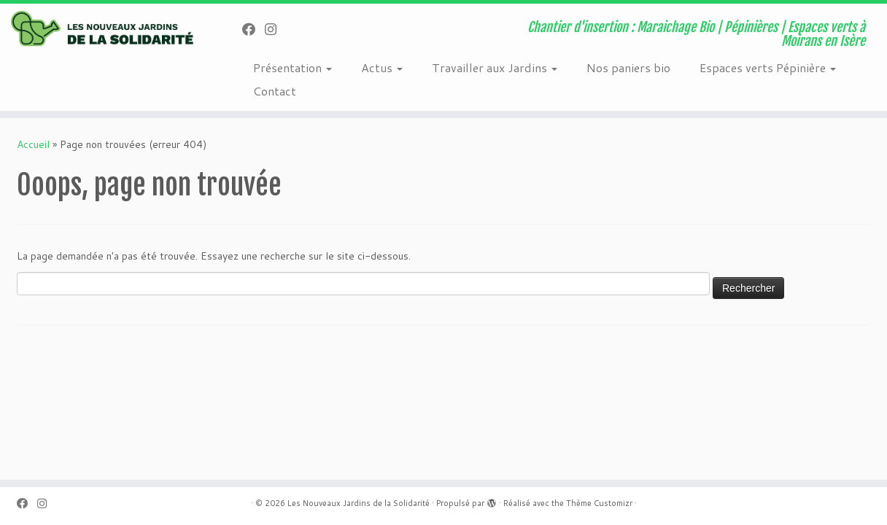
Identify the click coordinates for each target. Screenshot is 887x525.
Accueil (33, 144)
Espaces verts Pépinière (768, 67)
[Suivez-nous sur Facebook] (253, 29)
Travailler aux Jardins (494, 67)
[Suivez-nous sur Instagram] (275, 29)
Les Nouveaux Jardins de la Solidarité (358, 503)
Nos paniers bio (628, 67)
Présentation (292, 67)
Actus (382, 67)
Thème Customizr (599, 503)
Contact (274, 90)
